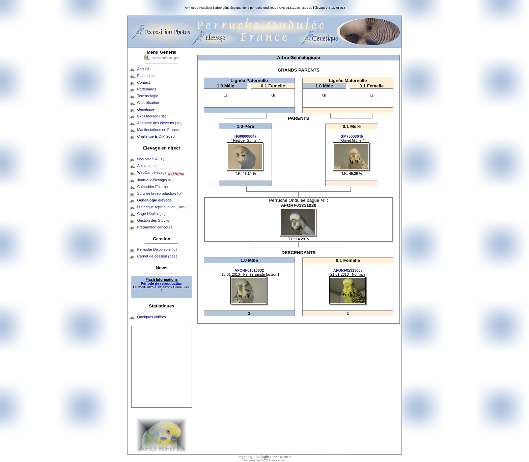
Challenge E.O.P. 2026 (155, 136)
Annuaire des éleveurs (159, 123)
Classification (148, 103)
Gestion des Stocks (153, 220)
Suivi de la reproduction (160, 193)
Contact (143, 82)
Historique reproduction (161, 207)
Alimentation (147, 166)
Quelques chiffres (151, 317)
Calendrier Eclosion (153, 187)
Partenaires (146, 89)
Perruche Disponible (157, 249)
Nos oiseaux (150, 159)
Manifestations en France (158, 130)
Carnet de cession (157, 256)
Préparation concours (154, 227)
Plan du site (146, 76)
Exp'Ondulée (152, 116)
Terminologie (147, 96)
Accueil (143, 69)
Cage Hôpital (151, 214)
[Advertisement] (161, 366)
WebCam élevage (151, 172)
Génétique (145, 109)
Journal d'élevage (155, 180)
